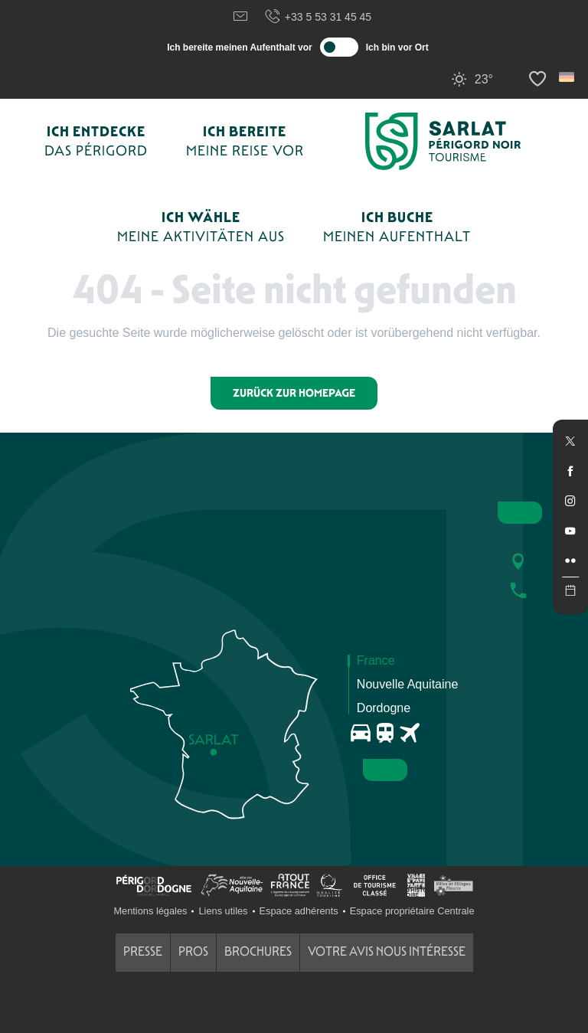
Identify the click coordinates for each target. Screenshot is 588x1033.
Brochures (258, 951)
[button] (567, 77)
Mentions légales (150, 911)
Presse (142, 951)
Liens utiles (222, 911)
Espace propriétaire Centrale (412, 911)
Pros (193, 951)
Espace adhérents (299, 911)
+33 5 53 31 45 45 (317, 17)
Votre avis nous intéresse (387, 951)
